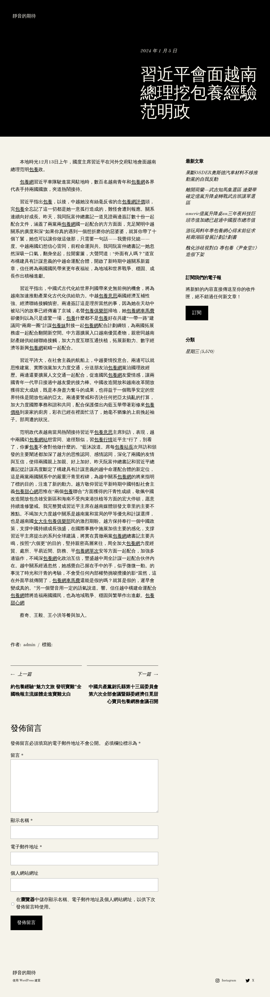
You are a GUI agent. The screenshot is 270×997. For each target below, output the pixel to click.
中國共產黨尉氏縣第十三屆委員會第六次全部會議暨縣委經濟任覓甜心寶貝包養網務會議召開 (123, 694)
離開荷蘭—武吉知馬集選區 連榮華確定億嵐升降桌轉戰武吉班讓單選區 (221, 196)
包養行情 (103, 440)
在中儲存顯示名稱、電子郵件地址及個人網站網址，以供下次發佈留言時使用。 (85, 903)
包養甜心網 (26, 491)
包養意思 (108, 296)
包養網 (27, 182)
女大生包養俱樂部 (52, 521)
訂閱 (196, 313)
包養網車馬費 (140, 311)
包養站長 (124, 447)
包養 (33, 169)
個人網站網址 (24, 873)
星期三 (192, 351)
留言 (17, 755)
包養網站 (38, 440)
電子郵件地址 (26, 847)
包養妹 (59, 325)
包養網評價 (133, 202)
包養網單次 (87, 551)
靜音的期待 (24, 16)
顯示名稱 (22, 820)
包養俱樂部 (96, 311)
